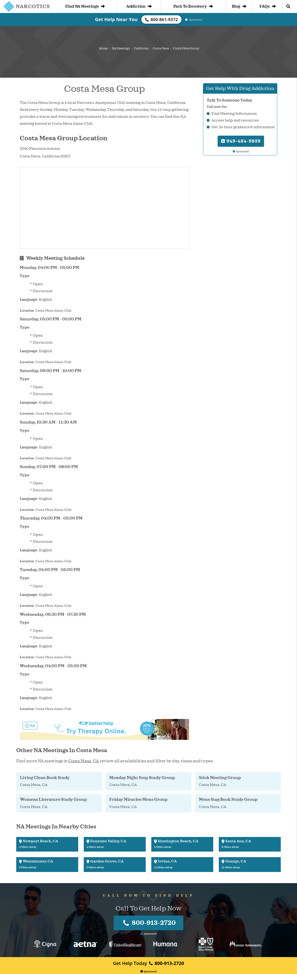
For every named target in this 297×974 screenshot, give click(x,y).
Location (27, 310)
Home (103, 48)
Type (24, 276)
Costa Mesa (161, 48)
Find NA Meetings (85, 6)
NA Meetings (121, 48)
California (141, 48)
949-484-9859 (241, 141)
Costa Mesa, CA (83, 760)
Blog (239, 6)
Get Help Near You (116, 19)
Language (28, 299)
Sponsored (148, 971)
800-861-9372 (161, 19)
